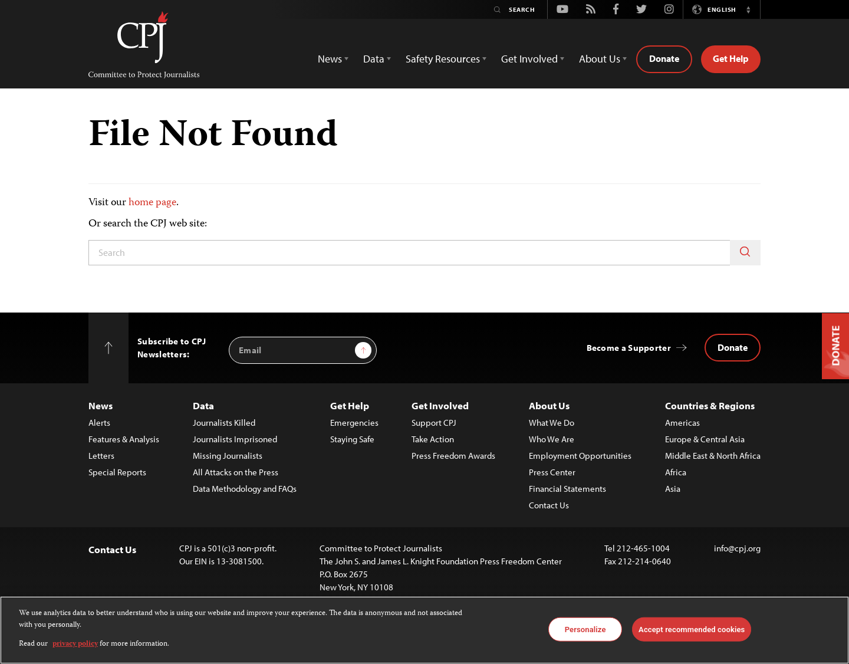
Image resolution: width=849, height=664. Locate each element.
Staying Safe (352, 439)
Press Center (552, 472)
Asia (672, 488)
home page (152, 203)
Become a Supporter (629, 347)
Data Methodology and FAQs (245, 488)
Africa (675, 472)
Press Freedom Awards (453, 455)
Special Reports (117, 472)
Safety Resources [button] (443, 58)
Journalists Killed (224, 422)
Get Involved (440, 405)
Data (203, 405)
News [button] (330, 58)
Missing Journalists (227, 455)
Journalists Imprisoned (235, 439)
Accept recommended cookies (692, 628)
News (100, 405)
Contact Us (549, 505)
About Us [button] (599, 58)
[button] (748, 9)
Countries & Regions (710, 405)
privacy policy (75, 644)
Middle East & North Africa (713, 455)
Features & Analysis (123, 439)
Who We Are (551, 439)
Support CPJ (434, 422)
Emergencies (354, 422)
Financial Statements (567, 488)
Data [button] (373, 58)
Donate (664, 58)
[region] (424, 630)
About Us (549, 405)
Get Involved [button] (529, 58)
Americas (682, 422)
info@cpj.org (737, 548)
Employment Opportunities (580, 455)
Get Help (731, 58)
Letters (101, 455)
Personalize (585, 628)
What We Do (551, 422)
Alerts (99, 422)
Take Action (433, 439)
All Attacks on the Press (235, 472)
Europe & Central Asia (705, 439)
